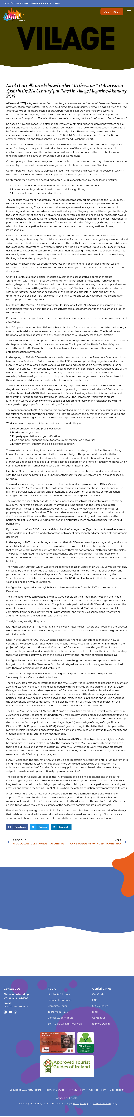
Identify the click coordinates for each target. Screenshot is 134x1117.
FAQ (94, 1000)
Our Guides (98, 995)
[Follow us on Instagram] (5, 1013)
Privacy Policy (77, 1090)
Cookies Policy (97, 1090)
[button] (17, 827)
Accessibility (117, 1090)
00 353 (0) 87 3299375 (16, 998)
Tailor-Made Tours (58, 1012)
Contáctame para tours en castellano (32, 3)
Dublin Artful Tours (59, 995)
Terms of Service (55, 1090)
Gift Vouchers (100, 1006)
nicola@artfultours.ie (16, 1007)
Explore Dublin (101, 1024)
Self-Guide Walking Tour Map (65, 1024)
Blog (95, 1012)
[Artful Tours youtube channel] (10, 1013)
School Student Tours (60, 1018)
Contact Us (98, 1018)
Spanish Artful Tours (59, 1000)
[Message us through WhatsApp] (16, 1013)
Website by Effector (67, 1099)
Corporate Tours (57, 1006)
